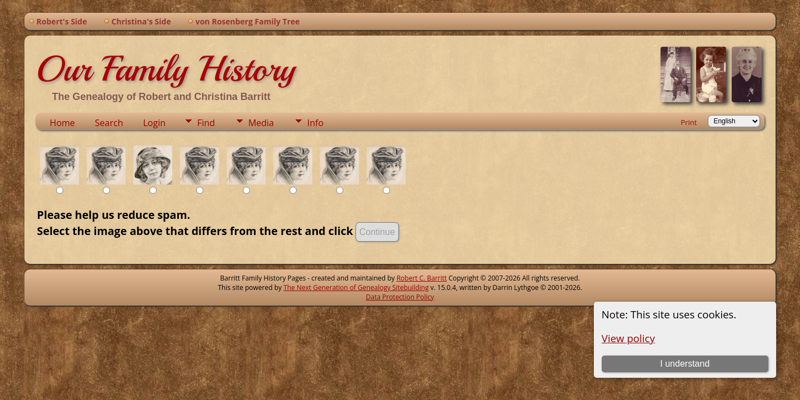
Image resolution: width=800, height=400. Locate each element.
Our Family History (165, 69)
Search (109, 123)
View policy (628, 338)
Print (689, 122)
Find (206, 123)
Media (261, 123)
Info (315, 123)
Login (154, 123)
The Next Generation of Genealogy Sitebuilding (356, 287)
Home (62, 123)
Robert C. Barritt (422, 278)
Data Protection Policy (400, 297)
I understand (684, 363)
